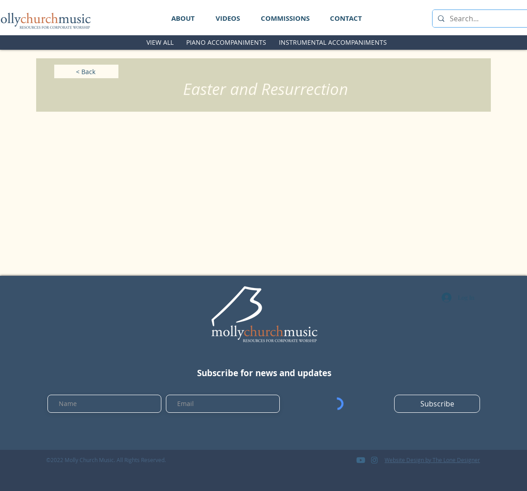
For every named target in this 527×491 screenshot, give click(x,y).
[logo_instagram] (374, 459)
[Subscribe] (437, 404)
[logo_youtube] (360, 459)
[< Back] (86, 71)
